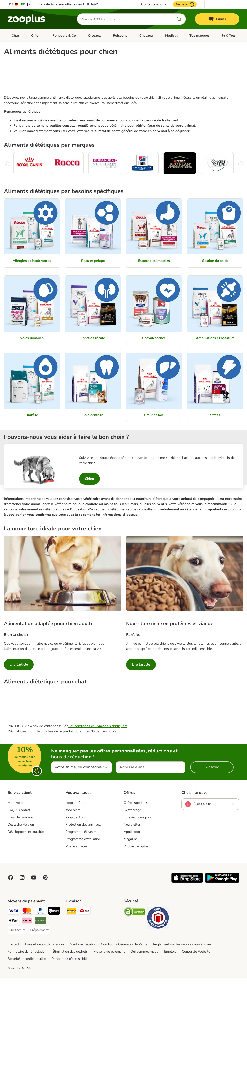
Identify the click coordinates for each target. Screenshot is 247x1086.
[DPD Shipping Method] (85, 1019)
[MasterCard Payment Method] (27, 1019)
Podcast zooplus (136, 954)
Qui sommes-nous (144, 1059)
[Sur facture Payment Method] (17, 1038)
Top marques (199, 35)
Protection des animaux (83, 932)
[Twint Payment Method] (54, 1019)
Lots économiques (137, 925)
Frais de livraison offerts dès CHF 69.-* (67, 4)
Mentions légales (82, 1052)
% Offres (229, 35)
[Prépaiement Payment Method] (39, 1038)
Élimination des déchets (70, 1059)
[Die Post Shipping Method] (71, 1019)
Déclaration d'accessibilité (70, 1067)
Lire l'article (19, 713)
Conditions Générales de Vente (124, 1052)
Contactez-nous (153, 4)
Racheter (185, 4)
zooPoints (73, 918)
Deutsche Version (21, 932)
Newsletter (132, 932)
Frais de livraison (20, 925)
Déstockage (132, 918)
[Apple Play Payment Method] (13, 1029)
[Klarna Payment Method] (27, 1029)
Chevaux (146, 35)
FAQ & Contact (19, 918)
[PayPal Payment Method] (40, 1019)
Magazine (131, 947)
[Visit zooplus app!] (187, 990)
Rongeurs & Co (64, 35)
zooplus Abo (75, 925)
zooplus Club (75, 911)
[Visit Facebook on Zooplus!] (10, 986)
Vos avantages (76, 954)
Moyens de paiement (109, 1059)
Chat (15, 35)
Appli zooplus (134, 940)
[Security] (134, 1020)
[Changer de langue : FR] (26, 4)
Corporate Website (196, 1059)
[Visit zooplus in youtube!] (34, 986)
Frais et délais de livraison (44, 1052)
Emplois (170, 1059)
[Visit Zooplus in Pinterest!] (45, 986)
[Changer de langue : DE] (14, 4)
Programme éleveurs (81, 940)
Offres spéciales (136, 911)
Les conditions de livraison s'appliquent (97, 834)
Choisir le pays (194, 900)
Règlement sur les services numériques (182, 1052)
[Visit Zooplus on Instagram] (22, 986)
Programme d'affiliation (83, 947)
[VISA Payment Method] (13, 1019)
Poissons (120, 35)
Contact (13, 1052)
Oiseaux (94, 35)
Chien (35, 35)
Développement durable (26, 940)
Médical (171, 35)
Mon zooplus (17, 911)
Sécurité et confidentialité (27, 1067)
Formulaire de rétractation (27, 1059)
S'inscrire (212, 875)
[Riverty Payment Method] (40, 1029)
